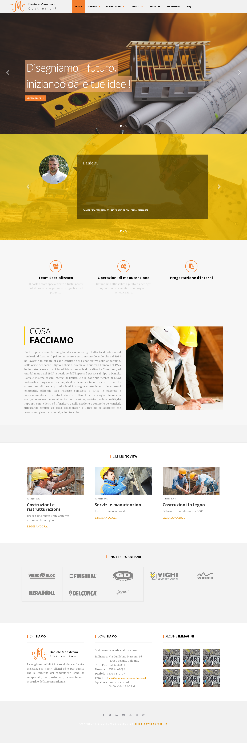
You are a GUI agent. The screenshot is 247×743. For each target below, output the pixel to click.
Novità (92, 6)
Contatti (154, 6)
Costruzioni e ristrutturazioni (43, 507)
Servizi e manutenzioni (119, 504)
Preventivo (173, 6)
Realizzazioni (114, 6)
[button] (18, 73)
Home (78, 6)
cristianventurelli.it (151, 723)
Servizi (136, 6)
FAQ (189, 6)
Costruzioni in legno (184, 504)
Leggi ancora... (38, 526)
